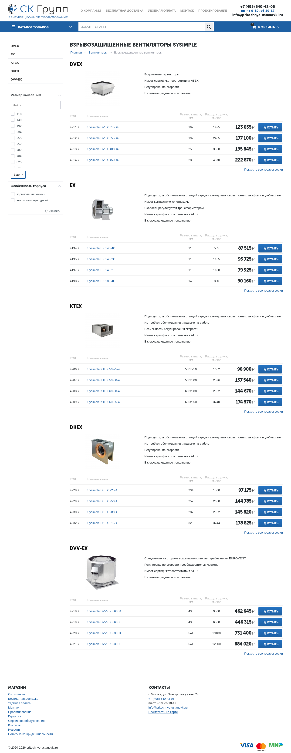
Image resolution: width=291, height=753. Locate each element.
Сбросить (54, 210)
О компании (16, 694)
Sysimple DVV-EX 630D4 (104, 633)
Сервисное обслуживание (26, 721)
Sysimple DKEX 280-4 (102, 512)
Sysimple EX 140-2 (100, 270)
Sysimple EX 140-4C (101, 248)
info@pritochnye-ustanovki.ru (257, 15)
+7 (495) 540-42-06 (257, 6)
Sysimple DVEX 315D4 (102, 127)
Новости (14, 729)
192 (19, 126)
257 (19, 144)
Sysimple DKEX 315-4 (102, 523)
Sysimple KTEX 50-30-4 (103, 380)
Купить (272, 127)
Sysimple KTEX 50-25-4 (103, 369)
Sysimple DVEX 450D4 (102, 160)
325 (19, 162)
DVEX (76, 64)
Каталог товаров (34, 27)
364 (19, 168)
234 (19, 132)
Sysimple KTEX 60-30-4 (103, 391)
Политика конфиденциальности (30, 734)
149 (19, 120)
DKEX (76, 427)
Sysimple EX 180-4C (101, 281)
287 (19, 150)
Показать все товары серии (263, 169)
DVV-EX (79, 548)
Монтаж (13, 707)
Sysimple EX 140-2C (101, 259)
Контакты (14, 725)
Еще (18, 174)
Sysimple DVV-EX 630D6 (104, 644)
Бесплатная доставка (23, 698)
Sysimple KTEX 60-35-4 (103, 402)
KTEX (76, 306)
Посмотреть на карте (163, 712)
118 (19, 114)
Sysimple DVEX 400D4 (102, 149)
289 (19, 156)
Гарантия (14, 716)
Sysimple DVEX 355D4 (102, 138)
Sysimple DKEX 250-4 (102, 501)
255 (19, 138)
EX (72, 185)
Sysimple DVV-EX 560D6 (104, 622)
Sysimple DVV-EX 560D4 (104, 611)
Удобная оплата (19, 703)
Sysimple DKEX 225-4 (102, 490)
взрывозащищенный (31, 194)
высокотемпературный (32, 200)
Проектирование (19, 712)
